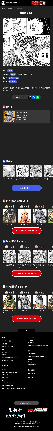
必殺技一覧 (11, 8)
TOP (3, 8)
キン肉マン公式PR (26, 403)
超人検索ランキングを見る (26, 231)
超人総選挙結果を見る (26, 319)
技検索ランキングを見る (27, 273)
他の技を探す (26, 188)
